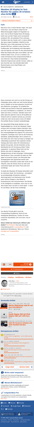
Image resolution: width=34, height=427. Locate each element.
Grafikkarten (19, 7)
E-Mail (17, 281)
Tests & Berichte (8, 7)
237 (10, 309)
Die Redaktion (11, 225)
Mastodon (27, 406)
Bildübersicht (5, 289)
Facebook (6, 406)
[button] (32, 2)
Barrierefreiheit (15, 422)
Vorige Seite (3, 264)
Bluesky (21, 403)
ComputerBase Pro (20, 227)
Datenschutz (23, 422)
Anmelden (27, 2)
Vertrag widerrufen (25, 420)
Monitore (28, 277)
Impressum (4, 420)
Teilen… (17, 273)
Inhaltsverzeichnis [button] (11, 21)
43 (10, 327)
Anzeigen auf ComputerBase (10, 231)
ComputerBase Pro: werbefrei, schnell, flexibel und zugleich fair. (17, 295)
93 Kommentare (24, 264)
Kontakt (10, 420)
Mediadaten (16, 420)
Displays (11, 277)
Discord (12, 403)
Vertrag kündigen (5, 422)
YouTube (10, 409)
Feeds (5, 403)
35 (10, 318)
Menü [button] (3, 2)
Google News (17, 406)
